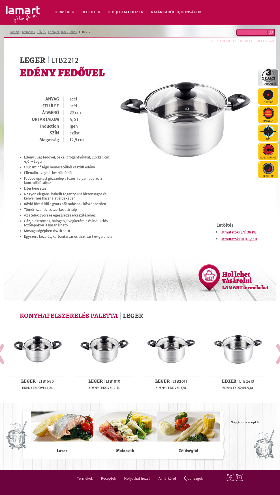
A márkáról (163, 12)
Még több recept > (245, 422)
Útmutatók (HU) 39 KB (239, 239)
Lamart (23, 14)
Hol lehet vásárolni (245, 280)
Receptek (91, 12)
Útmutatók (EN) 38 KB (239, 232)
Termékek (64, 12)
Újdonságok (189, 12)
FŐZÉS (41, 32)
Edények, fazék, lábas (62, 32)
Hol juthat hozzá (125, 12)
